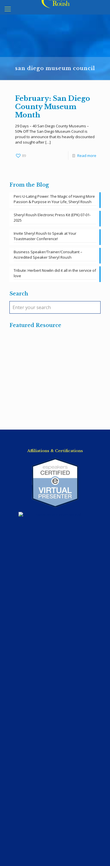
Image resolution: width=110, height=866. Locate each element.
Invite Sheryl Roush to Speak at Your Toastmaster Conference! (45, 236)
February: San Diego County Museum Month (52, 106)
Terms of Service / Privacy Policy (55, 661)
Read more (86, 155)
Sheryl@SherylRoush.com (55, 638)
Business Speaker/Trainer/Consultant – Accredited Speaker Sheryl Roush (48, 254)
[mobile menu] (8, 8)
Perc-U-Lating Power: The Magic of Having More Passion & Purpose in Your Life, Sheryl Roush (54, 199)
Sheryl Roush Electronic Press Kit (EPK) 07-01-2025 (52, 217)
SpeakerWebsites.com (65, 846)
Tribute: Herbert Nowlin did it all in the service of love (55, 273)
